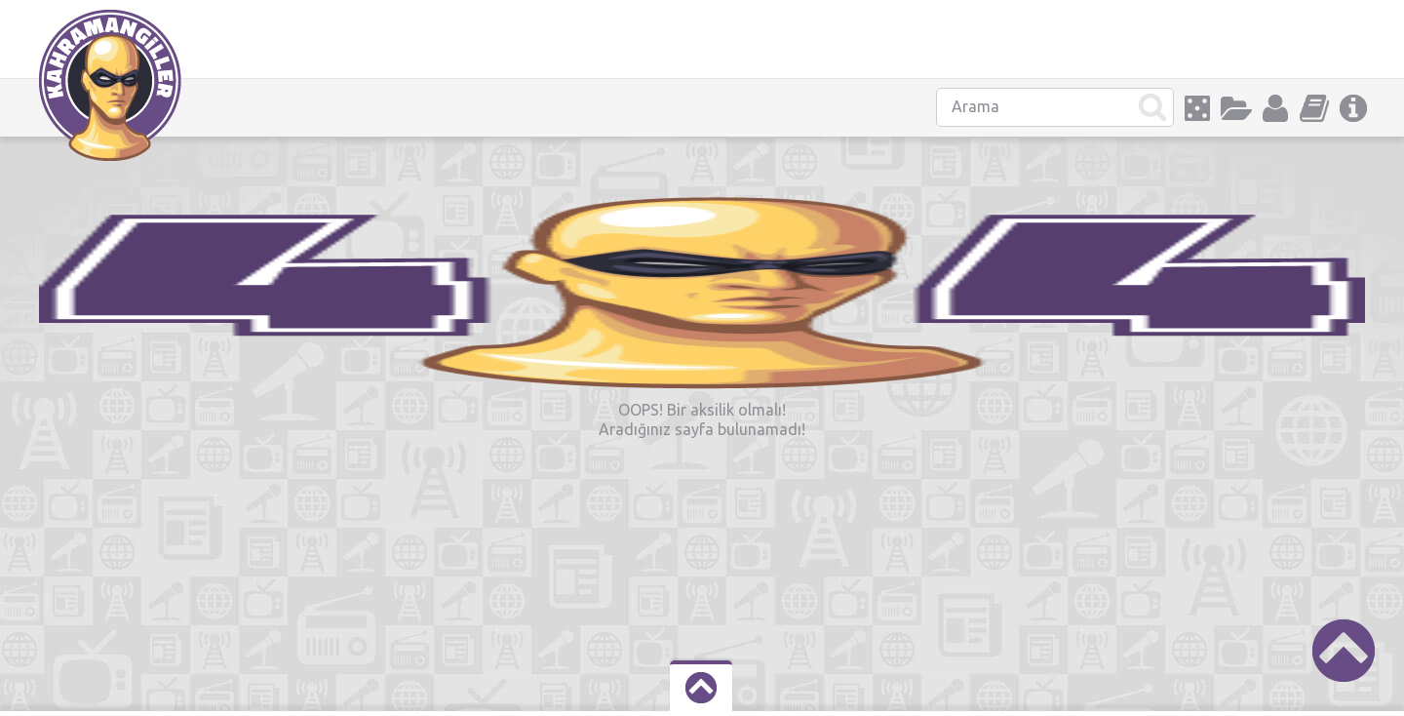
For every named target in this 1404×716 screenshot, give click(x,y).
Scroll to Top (1343, 650)
